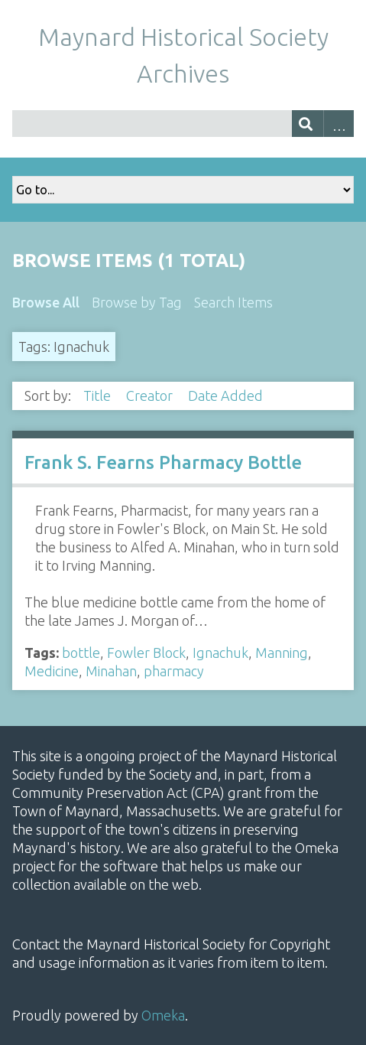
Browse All (45, 302)
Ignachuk (220, 652)
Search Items (233, 302)
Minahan (111, 671)
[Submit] (307, 123)
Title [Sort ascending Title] (98, 395)
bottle (81, 652)
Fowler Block (146, 652)
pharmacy (174, 671)
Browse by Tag (137, 302)
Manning (281, 652)
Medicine (51, 671)
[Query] (183, 123)
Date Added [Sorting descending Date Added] (227, 395)
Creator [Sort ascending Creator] (151, 395)
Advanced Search (339, 123)
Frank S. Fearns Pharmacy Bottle (163, 462)
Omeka (163, 1015)
